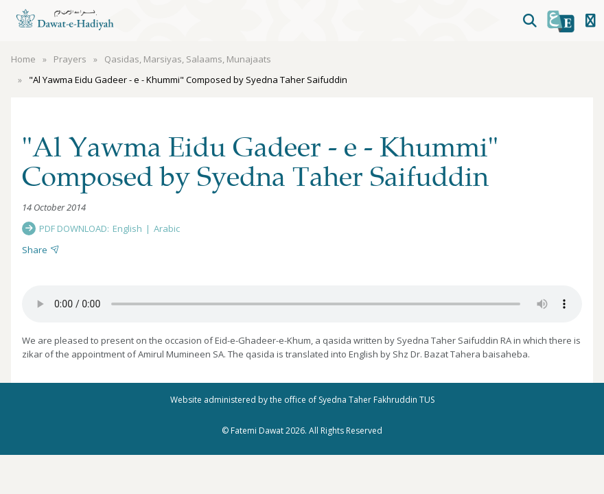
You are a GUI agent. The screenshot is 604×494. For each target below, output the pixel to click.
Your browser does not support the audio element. (302, 303)
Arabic (167, 228)
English (127, 228)
